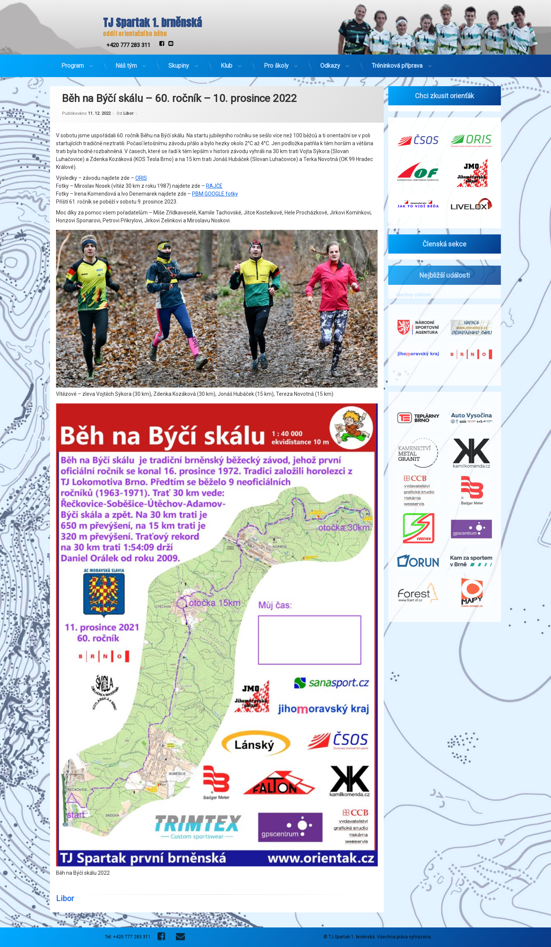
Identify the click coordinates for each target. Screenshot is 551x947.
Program (72, 62)
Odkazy (330, 62)
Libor (128, 80)
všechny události (409, 295)
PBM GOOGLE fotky (215, 161)
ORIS (141, 145)
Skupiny (178, 62)
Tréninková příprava (397, 62)
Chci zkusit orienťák (440, 96)
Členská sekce (440, 244)
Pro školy (276, 62)
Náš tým (126, 62)
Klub (226, 62)
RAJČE (214, 153)
